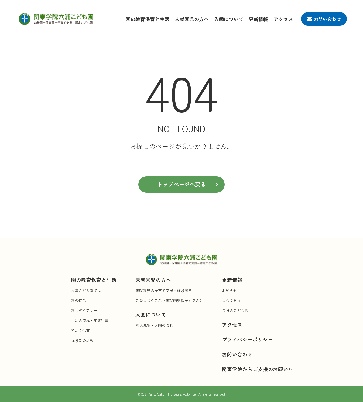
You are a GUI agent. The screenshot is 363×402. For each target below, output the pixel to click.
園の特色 (78, 300)
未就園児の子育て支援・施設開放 (163, 290)
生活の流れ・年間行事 (90, 320)
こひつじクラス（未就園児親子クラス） (169, 300)
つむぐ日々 (231, 300)
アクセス (283, 18)
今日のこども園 (235, 310)
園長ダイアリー (84, 310)
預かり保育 (80, 330)
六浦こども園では (86, 290)
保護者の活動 (82, 340)
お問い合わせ (237, 354)
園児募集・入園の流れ (154, 325)
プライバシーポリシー (247, 339)
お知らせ (229, 290)
